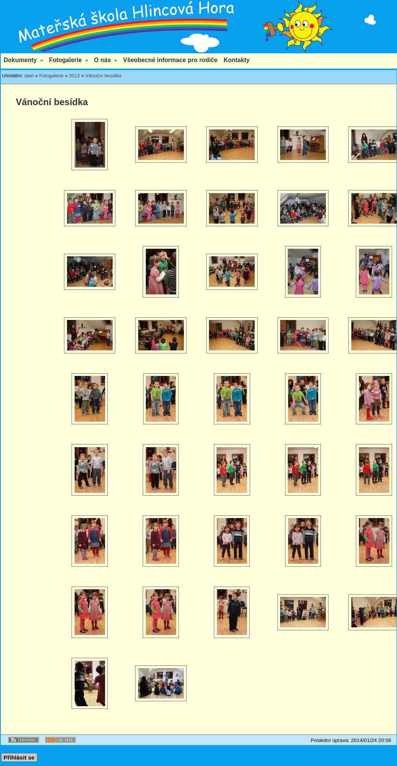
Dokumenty (20, 60)
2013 (74, 75)
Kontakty (236, 60)
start (29, 75)
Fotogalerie (65, 60)
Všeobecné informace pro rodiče (170, 60)
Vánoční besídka (103, 75)
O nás (102, 60)
